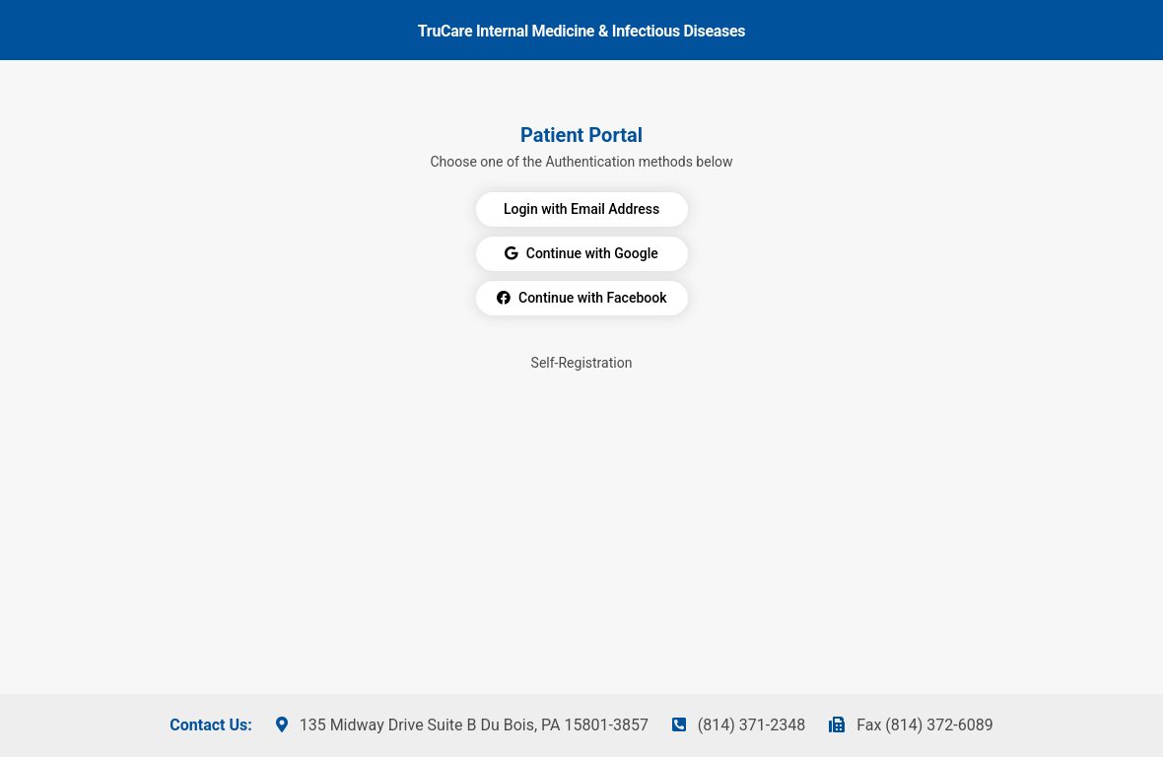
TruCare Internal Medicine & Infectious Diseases (581, 31)
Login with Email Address (581, 209)
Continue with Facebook (582, 298)
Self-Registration (582, 363)
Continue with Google (581, 253)
